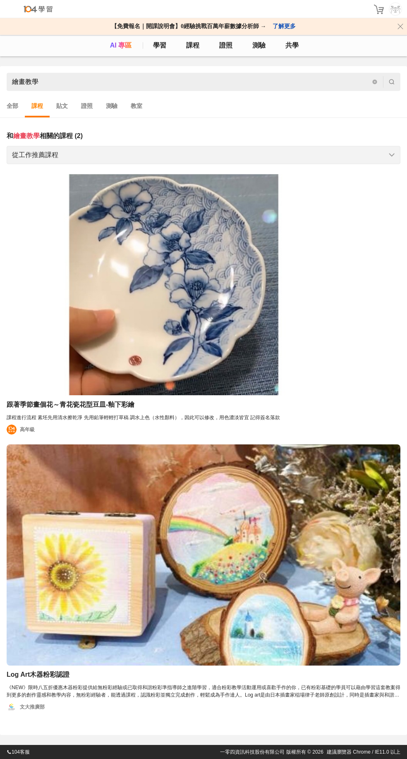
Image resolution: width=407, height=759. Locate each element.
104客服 (18, 752)
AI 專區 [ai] (121, 45)
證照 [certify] (225, 45)
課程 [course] (192, 45)
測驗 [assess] (259, 45)
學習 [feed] (159, 45)
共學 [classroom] (292, 45)
